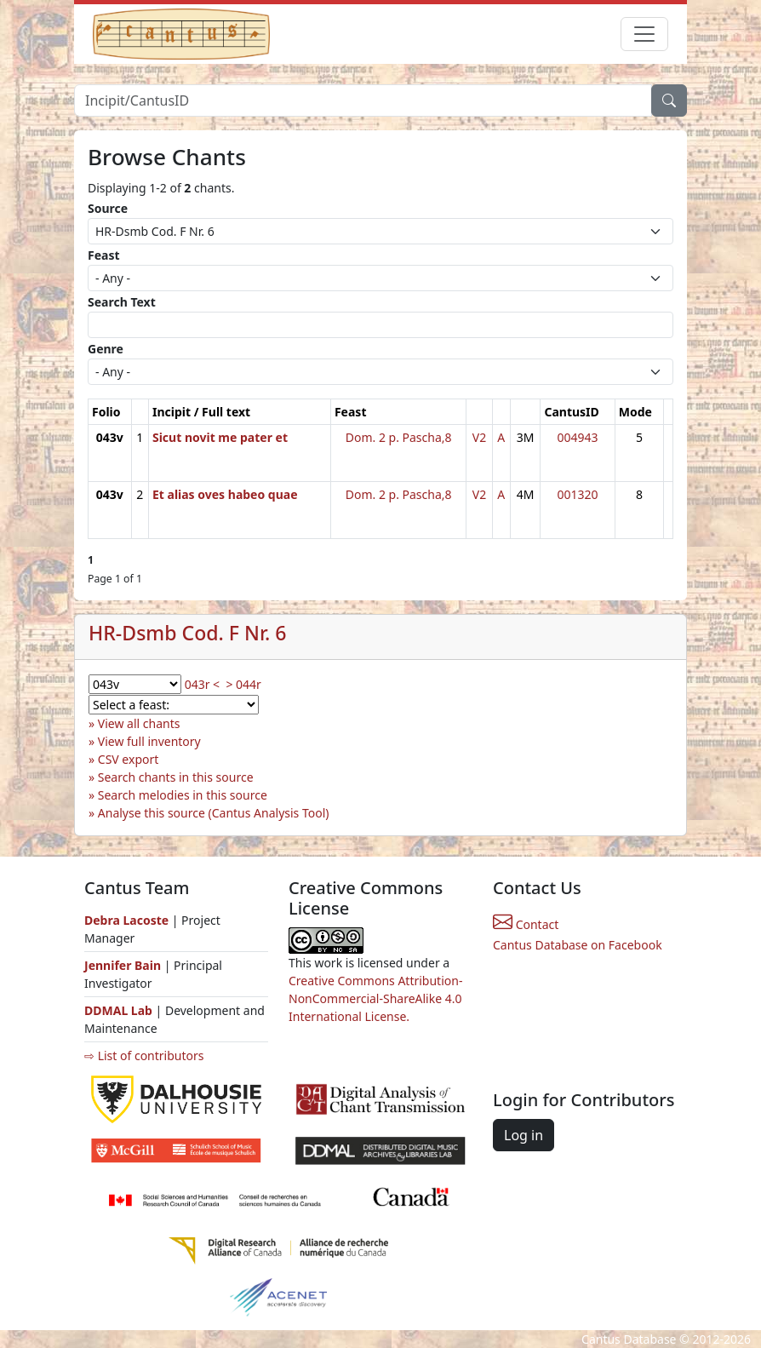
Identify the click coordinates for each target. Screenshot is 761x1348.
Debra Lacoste (126, 920)
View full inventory (149, 741)
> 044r (243, 684)
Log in (523, 1135)
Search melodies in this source (182, 795)
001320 (578, 494)
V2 (479, 437)
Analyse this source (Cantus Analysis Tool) (213, 813)
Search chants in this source (176, 777)
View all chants (139, 723)
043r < (202, 684)
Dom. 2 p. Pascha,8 (399, 437)
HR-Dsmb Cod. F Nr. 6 (188, 632)
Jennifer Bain (124, 965)
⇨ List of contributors (143, 1055)
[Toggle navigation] (644, 34)
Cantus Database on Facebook (577, 945)
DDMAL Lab (118, 1010)
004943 (578, 437)
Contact (525, 924)
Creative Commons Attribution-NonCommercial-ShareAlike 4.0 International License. (375, 998)
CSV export (128, 759)
